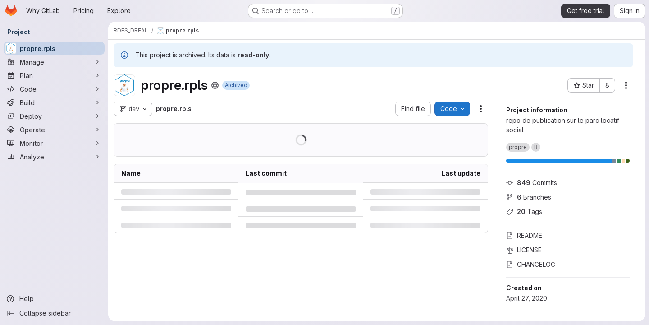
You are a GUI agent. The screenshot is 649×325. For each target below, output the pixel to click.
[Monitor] (54, 143)
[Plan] (54, 75)
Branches (528, 197)
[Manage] (54, 62)
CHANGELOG (530, 264)
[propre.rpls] (54, 48)
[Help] (54, 298)
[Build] (54, 102)
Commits (531, 182)
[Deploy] (54, 116)
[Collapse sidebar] (54, 313)
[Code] (54, 89)
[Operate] (54, 129)
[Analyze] (54, 156)
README (524, 235)
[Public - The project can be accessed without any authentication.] (215, 85)
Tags (524, 211)
